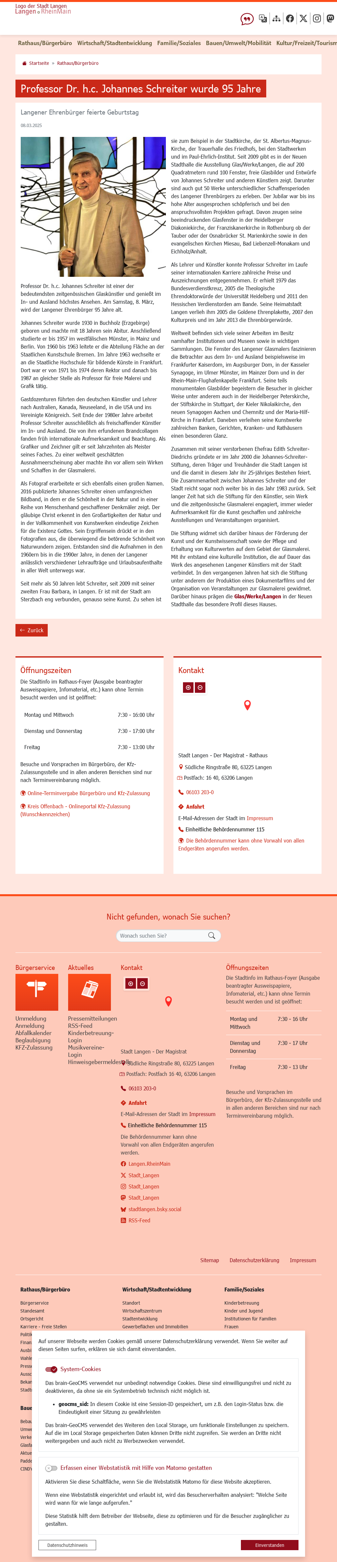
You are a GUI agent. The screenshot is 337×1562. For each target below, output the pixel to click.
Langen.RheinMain (149, 1163)
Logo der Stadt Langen (41, 6)
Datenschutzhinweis (67, 1545)
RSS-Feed (139, 1220)
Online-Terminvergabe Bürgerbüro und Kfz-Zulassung (89, 793)
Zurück (31, 631)
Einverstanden (269, 1545)
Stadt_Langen (144, 1175)
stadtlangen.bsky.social (155, 1209)
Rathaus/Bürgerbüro (77, 63)
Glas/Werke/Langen (257, 596)
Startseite (39, 63)
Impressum (260, 818)
